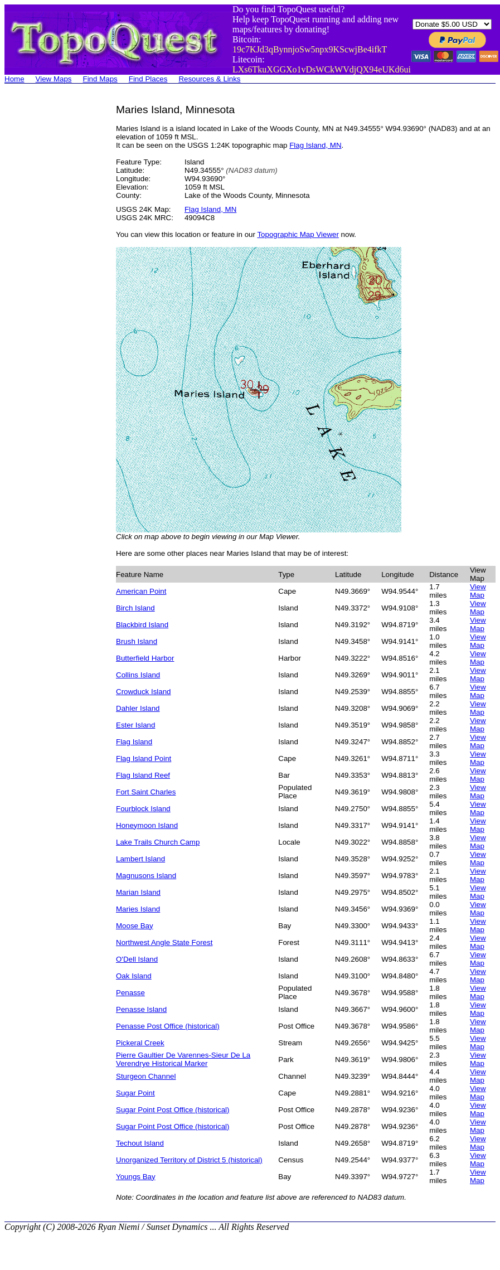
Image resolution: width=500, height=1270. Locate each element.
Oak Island (134, 976)
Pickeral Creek (140, 1043)
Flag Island (134, 742)
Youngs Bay (136, 1176)
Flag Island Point (143, 758)
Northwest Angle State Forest (164, 942)
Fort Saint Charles (146, 792)
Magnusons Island (146, 875)
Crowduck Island (143, 691)
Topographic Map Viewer (297, 234)
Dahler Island (138, 708)
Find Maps (100, 79)
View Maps (54, 79)
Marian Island (138, 892)
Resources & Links (209, 79)
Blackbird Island (142, 625)
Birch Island (135, 608)
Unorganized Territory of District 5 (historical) (189, 1160)
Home (14, 79)
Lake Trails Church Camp (158, 842)
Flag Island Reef (143, 775)
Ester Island (135, 725)
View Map (478, 591)
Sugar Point (135, 1093)
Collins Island (138, 675)
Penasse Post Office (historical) (168, 1026)
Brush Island (136, 641)
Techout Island (140, 1143)
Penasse (130, 992)
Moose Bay (134, 926)
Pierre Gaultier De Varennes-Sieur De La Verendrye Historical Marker (183, 1059)
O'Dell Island (137, 959)
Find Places (148, 79)
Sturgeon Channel (146, 1076)
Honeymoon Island (147, 825)
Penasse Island (141, 1009)
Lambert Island (140, 859)
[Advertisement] (49, 271)
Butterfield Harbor (145, 658)
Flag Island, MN (315, 145)
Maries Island (138, 909)
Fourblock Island (143, 808)
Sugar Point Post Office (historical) (172, 1110)
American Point (141, 591)
